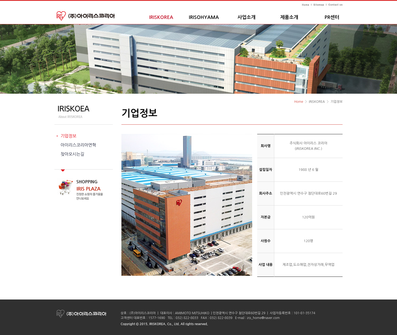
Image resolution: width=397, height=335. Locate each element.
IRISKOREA (161, 17)
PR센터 (331, 17)
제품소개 (289, 17)
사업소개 (246, 17)
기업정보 (68, 136)
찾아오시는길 (72, 154)
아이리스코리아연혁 (78, 145)
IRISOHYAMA (204, 17)
